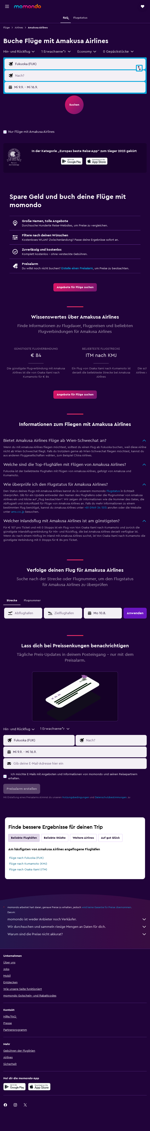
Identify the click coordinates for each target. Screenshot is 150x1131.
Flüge (6, 27)
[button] (7, 6)
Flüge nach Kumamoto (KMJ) (28, 863)
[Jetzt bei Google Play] (72, 161)
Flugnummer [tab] (32, 600)
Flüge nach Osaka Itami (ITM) (28, 869)
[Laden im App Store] (97, 161)
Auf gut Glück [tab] (110, 837)
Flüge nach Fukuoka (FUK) (26, 858)
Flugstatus (113, 491)
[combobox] (19, 51)
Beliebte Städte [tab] (55, 837)
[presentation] (97, 161)
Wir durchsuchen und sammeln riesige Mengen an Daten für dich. (77, 926)
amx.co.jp (17, 511)
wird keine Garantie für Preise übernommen (106, 907)
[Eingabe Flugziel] (79, 76)
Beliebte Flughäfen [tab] (24, 837)
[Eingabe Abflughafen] (79, 64)
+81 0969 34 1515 (95, 507)
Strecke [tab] (12, 600)
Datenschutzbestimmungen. (111, 797)
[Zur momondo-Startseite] (27, 6)
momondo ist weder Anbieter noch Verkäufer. (77, 919)
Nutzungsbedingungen (75, 797)
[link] (75, 287)
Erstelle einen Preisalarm (77, 268)
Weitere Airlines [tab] (83, 837)
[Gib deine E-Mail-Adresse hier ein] (79, 763)
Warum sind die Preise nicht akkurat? (77, 934)
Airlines (19, 27)
